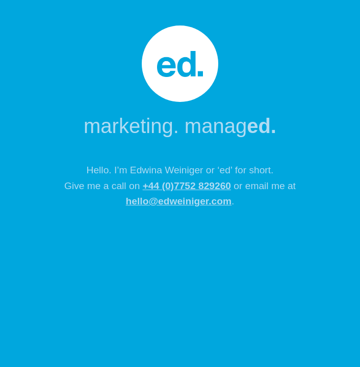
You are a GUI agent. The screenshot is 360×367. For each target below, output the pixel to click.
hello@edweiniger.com (179, 201)
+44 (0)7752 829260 (187, 185)
